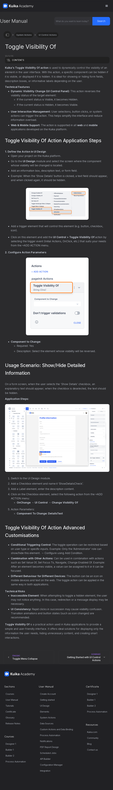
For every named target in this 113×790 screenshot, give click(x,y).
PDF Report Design (49, 747)
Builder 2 (10, 755)
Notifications (46, 741)
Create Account (48, 694)
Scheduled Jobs (48, 753)
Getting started (47, 699)
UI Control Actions (48, 35)
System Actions (24, 35)
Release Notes (13, 723)
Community (92, 738)
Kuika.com (92, 732)
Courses (10, 694)
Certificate (11, 711)
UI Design (44, 705)
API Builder (45, 759)
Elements (44, 711)
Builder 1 (10, 749)
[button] (106, 5)
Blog (89, 743)
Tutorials (10, 705)
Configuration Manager (51, 764)
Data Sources (46, 723)
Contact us (92, 749)
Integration (45, 770)
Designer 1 (11, 743)
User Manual (12, 699)
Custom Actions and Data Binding (56, 729)
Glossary (10, 717)
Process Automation (16, 761)
